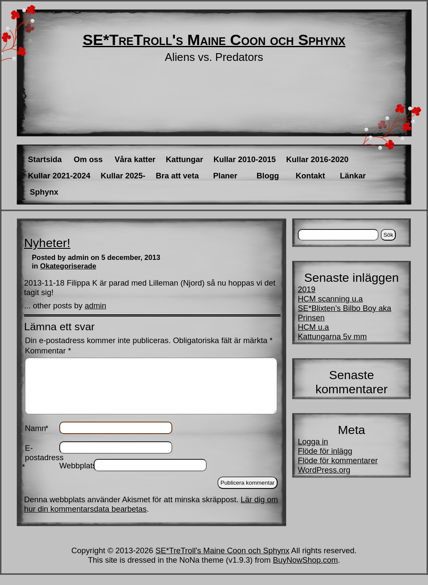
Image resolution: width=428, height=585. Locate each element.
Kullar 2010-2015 (245, 159)
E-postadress (42, 468)
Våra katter (135, 159)
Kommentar (48, 350)
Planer (225, 175)
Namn (36, 438)
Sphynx (44, 191)
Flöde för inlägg (325, 450)
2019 (306, 289)
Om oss (87, 159)
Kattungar (184, 159)
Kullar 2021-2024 (59, 175)
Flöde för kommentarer (338, 460)
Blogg (268, 175)
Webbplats (76, 475)
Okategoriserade (68, 266)
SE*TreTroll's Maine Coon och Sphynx (214, 39)
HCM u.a (313, 327)
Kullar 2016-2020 (317, 159)
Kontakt (310, 175)
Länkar (353, 175)
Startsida (45, 159)
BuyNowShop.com (305, 570)
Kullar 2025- (123, 175)
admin (95, 305)
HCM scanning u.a (330, 298)
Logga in (313, 441)
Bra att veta (177, 175)
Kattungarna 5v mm (332, 336)
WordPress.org (324, 469)
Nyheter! (47, 243)
